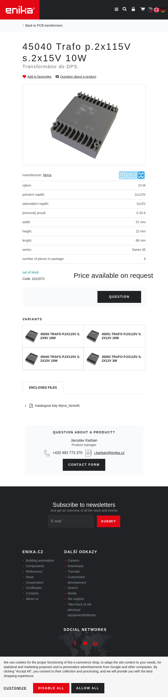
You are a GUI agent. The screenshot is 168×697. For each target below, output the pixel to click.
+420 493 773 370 (67, 453)
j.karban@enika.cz (109, 453)
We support (76, 599)
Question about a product (78, 76)
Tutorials (74, 571)
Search (73, 588)
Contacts (32, 593)
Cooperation (34, 582)
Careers (73, 560)
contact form (84, 464)
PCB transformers (50, 25)
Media (72, 593)
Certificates (34, 588)
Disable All (51, 688)
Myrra (47, 175)
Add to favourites (39, 76)
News (30, 577)
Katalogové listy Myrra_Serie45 (54, 405)
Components (35, 566)
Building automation (40, 560)
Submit (108, 521)
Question (119, 296)
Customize (15, 688)
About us (32, 599)
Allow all (87, 688)
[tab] (43, 387)
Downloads (76, 566)
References (34, 571)
